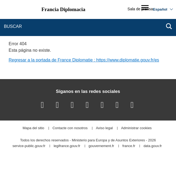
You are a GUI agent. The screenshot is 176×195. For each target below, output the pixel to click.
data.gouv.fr (153, 146)
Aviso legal (104, 128)
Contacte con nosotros (69, 128)
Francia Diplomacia (64, 9)
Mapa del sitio (33, 128)
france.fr (128, 146)
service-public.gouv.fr (28, 146)
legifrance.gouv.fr (67, 146)
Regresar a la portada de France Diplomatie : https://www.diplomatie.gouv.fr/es (84, 60)
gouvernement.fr (101, 146)
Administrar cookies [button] (136, 128)
